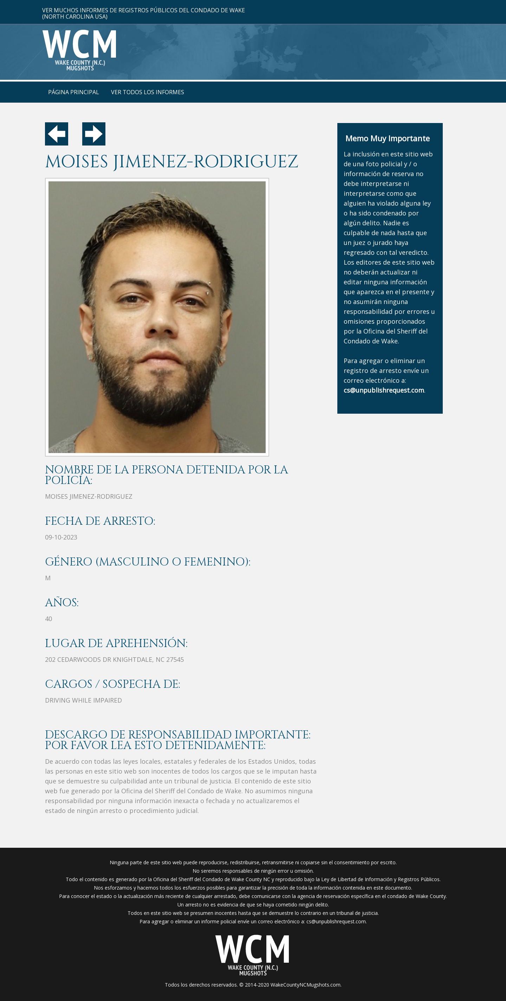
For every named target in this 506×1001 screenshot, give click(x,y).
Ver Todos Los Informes (147, 92)
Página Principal (73, 92)
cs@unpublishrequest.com (336, 921)
